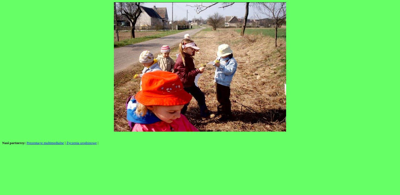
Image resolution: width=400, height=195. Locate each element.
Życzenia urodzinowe (82, 143)
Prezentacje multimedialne (45, 143)
